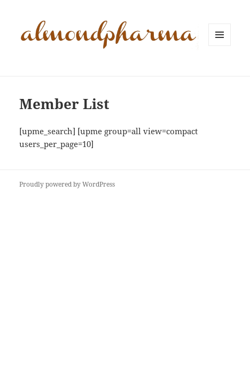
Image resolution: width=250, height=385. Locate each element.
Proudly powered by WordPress (67, 184)
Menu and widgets (220, 45)
